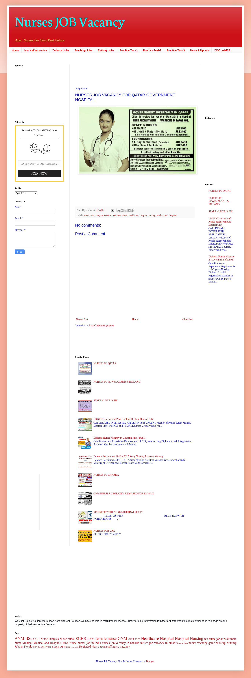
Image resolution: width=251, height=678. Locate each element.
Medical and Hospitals (167, 215)
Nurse (73, 643)
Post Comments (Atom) (101, 325)
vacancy (125, 646)
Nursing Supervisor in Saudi (46, 647)
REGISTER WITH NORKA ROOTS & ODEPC (118, 512)
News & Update (199, 50)
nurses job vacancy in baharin (120, 643)
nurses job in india (89, 643)
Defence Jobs (60, 50)
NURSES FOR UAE (104, 530)
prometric (75, 647)
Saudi (103, 646)
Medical (27, 643)
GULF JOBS (134, 639)
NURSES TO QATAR (104, 363)
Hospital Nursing (147, 215)
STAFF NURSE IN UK (105, 400)
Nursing (220, 643)
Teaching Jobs (83, 50)
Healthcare (133, 215)
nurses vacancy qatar (202, 643)
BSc (92, 215)
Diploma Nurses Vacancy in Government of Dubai (119, 437)
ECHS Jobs (115, 215)
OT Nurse (65, 646)
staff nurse (112, 646)
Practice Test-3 (176, 50)
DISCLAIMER (222, 50)
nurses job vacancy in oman (157, 643)
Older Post (187, 319)
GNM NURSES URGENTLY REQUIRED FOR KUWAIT (123, 493)
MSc (65, 643)
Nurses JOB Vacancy (70, 20)
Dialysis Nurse (102, 215)
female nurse (106, 638)
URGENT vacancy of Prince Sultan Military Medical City (123, 419)
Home (15, 50)
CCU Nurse (40, 639)
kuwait (225, 639)
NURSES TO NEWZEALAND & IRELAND (116, 381)
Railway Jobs (106, 50)
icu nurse (209, 639)
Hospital (167, 638)
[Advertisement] (37, 91)
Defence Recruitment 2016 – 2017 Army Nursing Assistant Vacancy (128, 456)
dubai (71, 639)
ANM (86, 215)
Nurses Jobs (182, 643)
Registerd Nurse (89, 646)
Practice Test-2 (152, 50)
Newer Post (82, 319)
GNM (124, 215)
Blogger (150, 661)
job (218, 639)
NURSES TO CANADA (106, 474)
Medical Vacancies (35, 50)
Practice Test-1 (129, 50)
